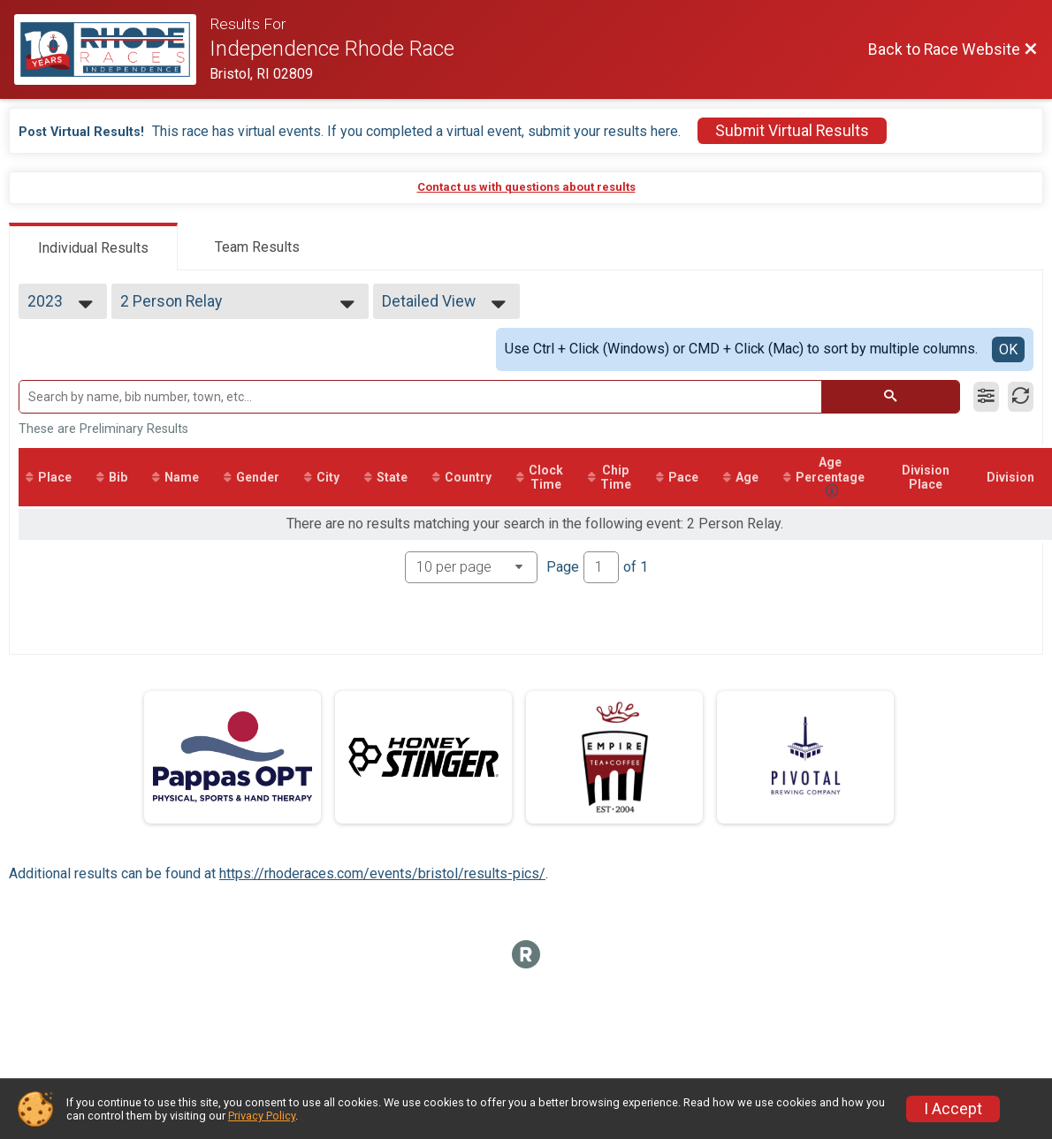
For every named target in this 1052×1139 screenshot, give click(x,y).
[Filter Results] (986, 397)
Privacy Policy (261, 1115)
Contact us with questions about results (526, 187)
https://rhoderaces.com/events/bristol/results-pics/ (382, 873)
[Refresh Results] (1020, 397)
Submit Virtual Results (792, 131)
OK (1008, 349)
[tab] (93, 246)
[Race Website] (112, 49)
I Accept (953, 1109)
